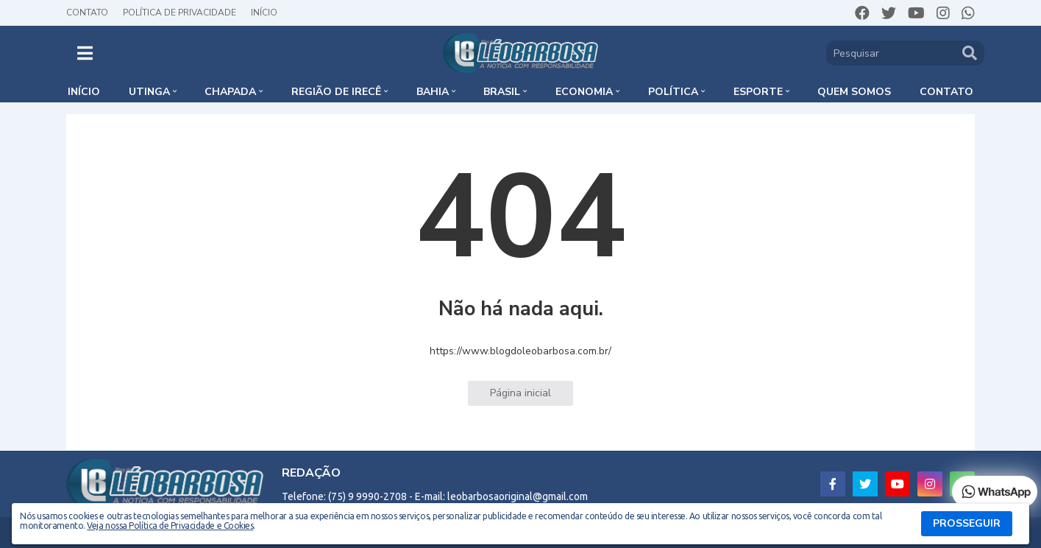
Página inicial (520, 393)
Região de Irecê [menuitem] (336, 92)
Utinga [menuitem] (149, 92)
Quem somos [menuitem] (854, 92)
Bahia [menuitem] (432, 92)
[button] (85, 53)
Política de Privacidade (179, 12)
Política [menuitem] (673, 92)
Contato (87, 12)
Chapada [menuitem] (230, 92)
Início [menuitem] (84, 92)
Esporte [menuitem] (758, 92)
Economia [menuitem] (584, 92)
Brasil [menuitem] (501, 92)
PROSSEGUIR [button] (967, 523)
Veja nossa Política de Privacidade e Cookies (170, 525)
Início (264, 12)
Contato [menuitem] (946, 92)
